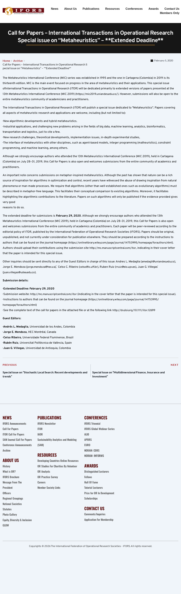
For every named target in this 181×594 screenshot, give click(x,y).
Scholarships (91, 511)
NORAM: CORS (92, 463)
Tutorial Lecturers (94, 501)
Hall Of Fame (91, 495)
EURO (87, 458)
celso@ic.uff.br (90, 277)
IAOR (40, 447)
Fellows (88, 490)
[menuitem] (54, 9)
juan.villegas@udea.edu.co (20, 282)
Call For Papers (11, 442)
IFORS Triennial (92, 436)
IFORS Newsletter (46, 436)
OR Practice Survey (48, 495)
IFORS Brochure (11, 501)
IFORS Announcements (15, 436)
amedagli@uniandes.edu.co (159, 271)
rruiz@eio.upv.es (128, 277)
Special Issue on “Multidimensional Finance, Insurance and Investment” (128, 386)
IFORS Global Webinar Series (100, 442)
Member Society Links (49, 506)
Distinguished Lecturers (97, 485)
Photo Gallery (10, 538)
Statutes (7, 533)
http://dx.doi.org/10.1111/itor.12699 (134, 320)
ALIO (86, 447)
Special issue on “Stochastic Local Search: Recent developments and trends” (43, 386)
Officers (7, 517)
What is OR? (9, 495)
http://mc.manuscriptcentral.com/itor (113, 258)
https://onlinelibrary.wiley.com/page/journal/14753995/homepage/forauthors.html (122, 252)
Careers (42, 501)
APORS (88, 452)
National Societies (12, 528)
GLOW (6, 554)
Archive (7, 474)
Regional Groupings (13, 522)
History (6, 490)
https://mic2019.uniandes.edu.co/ (97, 104)
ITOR (40, 442)
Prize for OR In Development (99, 506)
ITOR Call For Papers (14, 447)
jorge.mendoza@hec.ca (41, 277)
